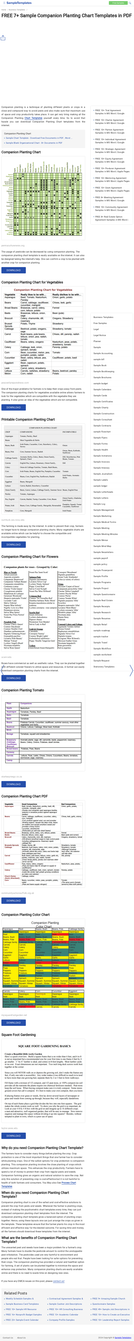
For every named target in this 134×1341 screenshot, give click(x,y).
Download (14, 270)
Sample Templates (123, 1338)
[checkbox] (4, 2)
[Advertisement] (67, 40)
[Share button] (3, 38)
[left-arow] (2, 670)
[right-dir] (131, 670)
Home (3, 10)
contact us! (58, 1281)
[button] (130, 2)
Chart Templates (33, 118)
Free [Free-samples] (118, 3)
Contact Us (8, 1338)
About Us (21, 1338)
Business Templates (17, 10)
